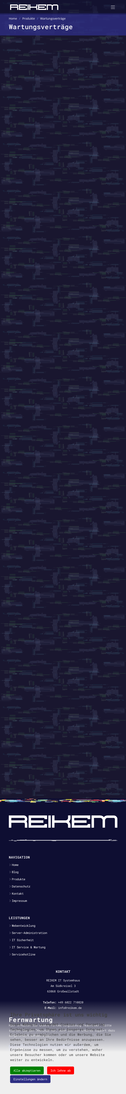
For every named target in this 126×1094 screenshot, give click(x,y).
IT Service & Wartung (28, 947)
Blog (15, 872)
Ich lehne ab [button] (60, 1070)
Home (15, 864)
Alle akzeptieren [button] (26, 1070)
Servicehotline (23, 954)
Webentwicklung (23, 925)
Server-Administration (29, 932)
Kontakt (18, 893)
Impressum (19, 900)
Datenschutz (21, 886)
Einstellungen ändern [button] (30, 1079)
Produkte (18, 879)
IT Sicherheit (23, 940)
